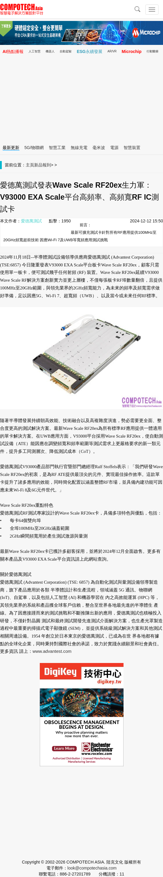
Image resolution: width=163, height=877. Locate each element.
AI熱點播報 (13, 51)
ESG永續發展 (90, 51)
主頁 (30, 165)
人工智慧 (35, 51)
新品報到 (42, 165)
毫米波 (98, 147)
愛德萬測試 (31, 221)
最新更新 (11, 147)
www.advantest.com (52, 651)
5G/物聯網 (34, 147)
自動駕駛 (66, 51)
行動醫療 (153, 51)
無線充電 (79, 147)
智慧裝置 (132, 147)
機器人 (50, 51)
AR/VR (112, 51)
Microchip (131, 51)
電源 (114, 147)
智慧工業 (57, 147)
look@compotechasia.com (91, 868)
